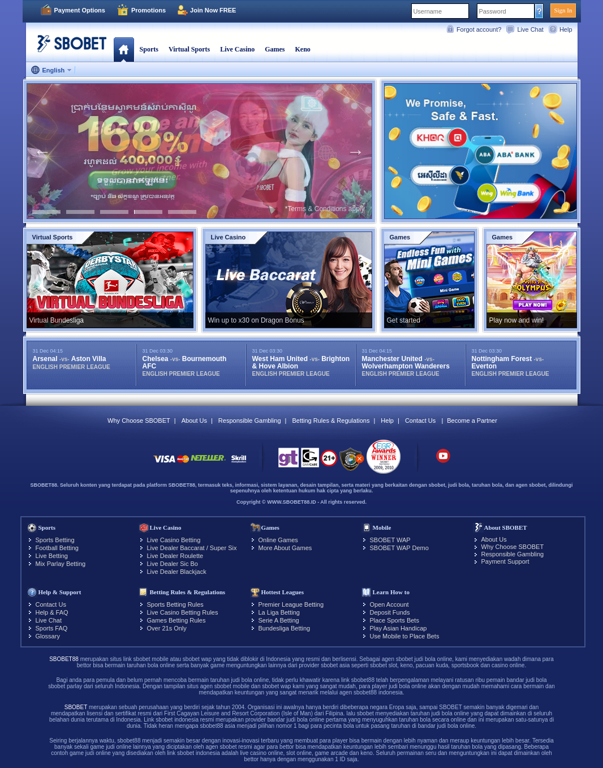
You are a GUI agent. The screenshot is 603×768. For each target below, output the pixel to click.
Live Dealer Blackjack (176, 571)
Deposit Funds (390, 612)
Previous (42, 151)
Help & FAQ (52, 612)
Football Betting (57, 547)
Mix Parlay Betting (61, 563)
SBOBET (75, 707)
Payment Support (505, 561)
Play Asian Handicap (398, 628)
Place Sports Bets (394, 620)
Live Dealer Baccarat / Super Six (192, 547)
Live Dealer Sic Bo (173, 563)
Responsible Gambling (249, 420)
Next (356, 151)
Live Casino (237, 49)
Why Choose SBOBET (138, 420)
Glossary (48, 636)
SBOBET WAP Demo (399, 547)
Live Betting (52, 555)
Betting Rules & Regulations (330, 420)
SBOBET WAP (390, 540)
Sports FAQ (52, 628)
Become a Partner (472, 420)
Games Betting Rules (176, 620)
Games (275, 49)
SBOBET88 (64, 659)
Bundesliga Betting (285, 628)
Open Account (389, 604)
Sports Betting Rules (175, 604)
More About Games (285, 547)
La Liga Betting (279, 612)
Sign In (563, 10)
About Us (194, 420)
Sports (149, 49)
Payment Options (79, 10)
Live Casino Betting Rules (182, 612)
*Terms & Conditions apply (325, 209)
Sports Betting (55, 540)
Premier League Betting (291, 604)
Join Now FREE (213, 10)
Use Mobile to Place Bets (405, 636)
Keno (302, 49)
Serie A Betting (279, 620)
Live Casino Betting (174, 540)
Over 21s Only (167, 628)
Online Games (278, 540)
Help (565, 29)
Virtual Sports (189, 49)
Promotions (148, 10)
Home (123, 49)
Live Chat (530, 29)
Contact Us (420, 420)
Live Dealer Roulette (175, 555)
